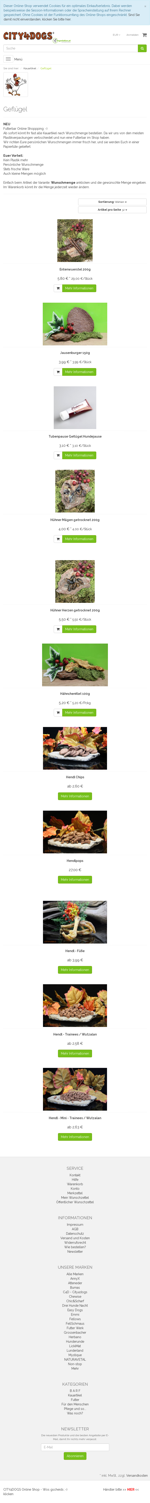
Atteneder (75, 1283)
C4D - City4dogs (75, 1292)
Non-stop (75, 1364)
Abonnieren (75, 1456)
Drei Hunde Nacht (75, 1305)
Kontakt (75, 1175)
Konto (75, 1188)
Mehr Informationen (79, 288)
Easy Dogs (75, 1310)
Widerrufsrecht (75, 1242)
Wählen (112, 202)
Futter (75, 1400)
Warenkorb (75, 1184)
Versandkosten (137, 1475)
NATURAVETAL (75, 1359)
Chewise (75, 1296)
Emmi (75, 1314)
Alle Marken (75, 1274)
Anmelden (132, 35)
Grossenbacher (75, 1332)
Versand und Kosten (75, 1238)
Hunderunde (75, 1341)
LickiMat (75, 1346)
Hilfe (75, 1179)
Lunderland (75, 1350)
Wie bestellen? (75, 1247)
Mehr (75, 1368)
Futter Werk (75, 1328)
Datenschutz (75, 1233)
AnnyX (75, 1278)
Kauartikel (75, 1395)
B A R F (75, 1391)
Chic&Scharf (75, 1301)
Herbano (75, 1337)
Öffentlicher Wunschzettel (75, 1202)
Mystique (75, 1355)
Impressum (75, 1224)
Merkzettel (75, 1193)
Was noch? (75, 1413)
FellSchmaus (75, 1323)
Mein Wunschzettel (75, 1197)
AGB (75, 1229)
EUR (116, 35)
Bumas (75, 1287)
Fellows (75, 1319)
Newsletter (75, 1251)
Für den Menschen (75, 1404)
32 (112, 209)
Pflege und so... (75, 1409)
